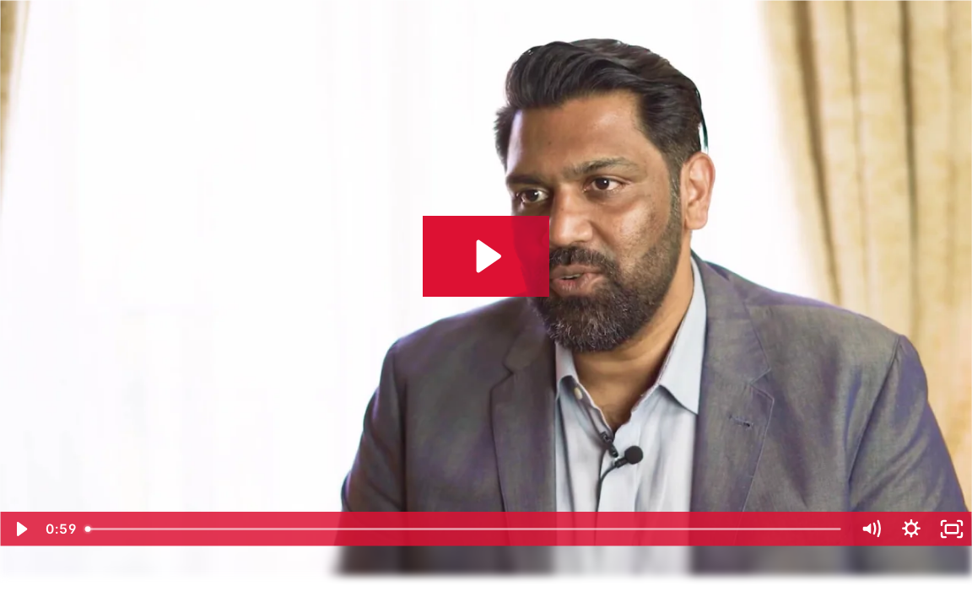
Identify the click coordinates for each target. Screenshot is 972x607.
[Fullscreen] (952, 529)
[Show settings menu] (911, 529)
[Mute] (870, 529)
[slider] (464, 529)
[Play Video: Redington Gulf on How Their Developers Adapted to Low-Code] (486, 256)
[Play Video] (20, 529)
